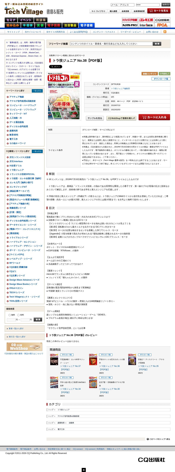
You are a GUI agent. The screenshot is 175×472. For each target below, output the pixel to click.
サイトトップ (13, 32)
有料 (22, 315)
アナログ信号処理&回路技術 (68, 416)
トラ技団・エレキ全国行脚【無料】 (25, 178)
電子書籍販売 (12, 449)
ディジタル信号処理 (18, 126)
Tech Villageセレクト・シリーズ (24, 297)
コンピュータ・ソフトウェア (22, 109)
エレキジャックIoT (18, 187)
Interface (146, 25)
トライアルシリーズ (18, 237)
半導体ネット (28, 25)
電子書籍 (87, 25)
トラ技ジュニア (64, 410)
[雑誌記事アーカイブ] (19, 191)
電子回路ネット (54, 25)
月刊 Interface (16, 161)
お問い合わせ (152, 32)
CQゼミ (13, 271)
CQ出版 (162, 20)
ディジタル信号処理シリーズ (22, 221)
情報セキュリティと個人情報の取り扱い (124, 449)
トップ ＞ (52, 410)
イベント (26, 19)
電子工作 (61, 429)
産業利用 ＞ (62, 423)
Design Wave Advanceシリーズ (24, 280)
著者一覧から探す (16, 328)
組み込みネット (13, 25)
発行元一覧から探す (17, 337)
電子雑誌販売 (25, 449)
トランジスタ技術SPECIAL (22, 174)
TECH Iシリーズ (16, 292)
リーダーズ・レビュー (130, 32)
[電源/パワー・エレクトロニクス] (24, 229)
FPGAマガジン (162, 25)
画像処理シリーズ (17, 208)
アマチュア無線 (16, 97)
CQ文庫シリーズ (17, 275)
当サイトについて (33, 32)
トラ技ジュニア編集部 (120, 88)
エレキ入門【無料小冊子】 (21, 182)
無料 (13, 315)
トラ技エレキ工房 (146, 20)
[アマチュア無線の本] (19, 204)
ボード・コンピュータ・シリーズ (24, 250)
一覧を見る (37, 91)
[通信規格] (14, 233)
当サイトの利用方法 (55, 32)
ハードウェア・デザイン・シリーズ (25, 246)
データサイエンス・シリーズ (22, 225)
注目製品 (70, 25)
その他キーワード (17, 143)
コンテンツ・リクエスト (104, 32)
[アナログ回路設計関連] (20, 195)
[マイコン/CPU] (16, 254)
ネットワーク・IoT (18, 114)
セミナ (11, 19)
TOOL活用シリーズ (18, 301)
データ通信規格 (16, 122)
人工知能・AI (15, 118)
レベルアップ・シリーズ (20, 259)
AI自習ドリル (15, 165)
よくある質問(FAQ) (79, 32)
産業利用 (13, 131)
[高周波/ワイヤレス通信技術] (22, 216)
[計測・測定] (15, 212)
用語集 (41, 19)
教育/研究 (13, 135)
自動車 (71, 423)
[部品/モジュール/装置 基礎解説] (24, 199)
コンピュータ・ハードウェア (22, 105)
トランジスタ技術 (130, 20)
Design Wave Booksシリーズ (23, 284)
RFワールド (14, 263)
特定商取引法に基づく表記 (59, 449)
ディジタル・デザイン (130, 25)
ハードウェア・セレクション (22, 242)
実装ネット (40, 25)
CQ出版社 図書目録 (18, 267)
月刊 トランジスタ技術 (19, 157)
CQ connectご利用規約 (94, 449)
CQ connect (78, 449)
